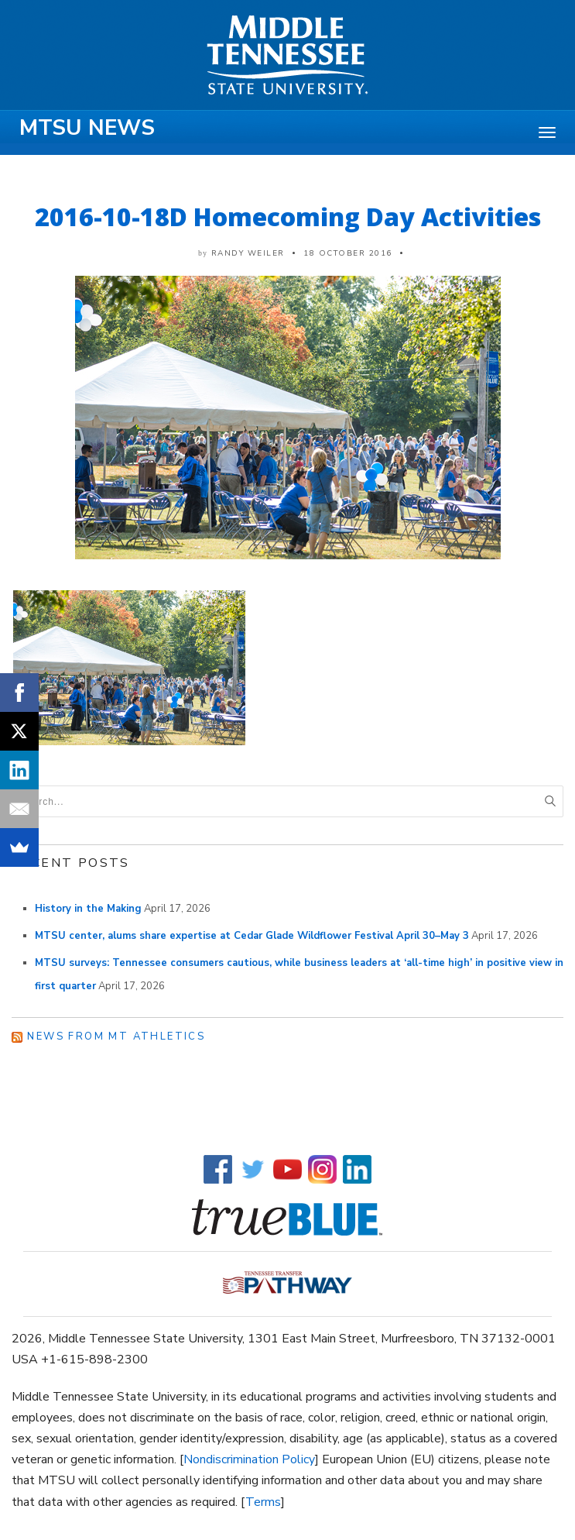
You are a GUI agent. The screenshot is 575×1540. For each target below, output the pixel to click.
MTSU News (87, 128)
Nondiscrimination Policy (249, 1459)
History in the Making (88, 909)
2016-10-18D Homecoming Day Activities (288, 216)
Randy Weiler (248, 253)
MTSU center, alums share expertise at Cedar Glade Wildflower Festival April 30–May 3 (252, 936)
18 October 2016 (347, 253)
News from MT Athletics (116, 1036)
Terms (263, 1502)
